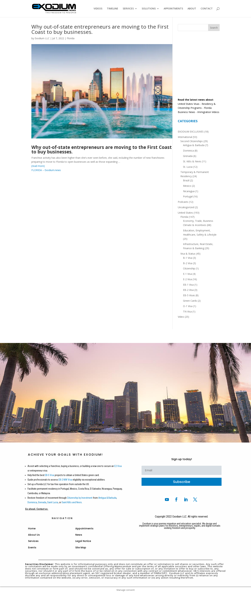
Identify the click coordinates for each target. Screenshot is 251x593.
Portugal (188, 196)
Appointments (84, 528)
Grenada (188, 156)
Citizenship (189, 268)
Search (214, 27)
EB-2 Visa (188, 290)
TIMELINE (112, 8)
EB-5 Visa (49, 475)
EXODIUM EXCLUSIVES (191, 131)
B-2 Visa (187, 263)
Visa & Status (187, 253)
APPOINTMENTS (173, 8)
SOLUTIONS (149, 8)
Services (33, 541)
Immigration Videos (208, 112)
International (185, 137)
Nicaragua (189, 191)
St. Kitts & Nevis (192, 161)
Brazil (186, 180)
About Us (34, 535)
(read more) (38, 166)
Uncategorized (186, 207)
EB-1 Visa (188, 284)
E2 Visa (118, 466)
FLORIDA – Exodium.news (46, 170)
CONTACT (207, 8)
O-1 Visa (187, 306)
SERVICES (128, 8)
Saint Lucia (52, 502)
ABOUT (192, 8)
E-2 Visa (187, 279)
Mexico (187, 185)
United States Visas (188, 103)
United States (185, 212)
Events (32, 547)
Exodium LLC (42, 38)
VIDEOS (98, 8)
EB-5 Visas (189, 295)
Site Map (80, 547)
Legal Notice (83, 541)
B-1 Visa (187, 257)
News (78, 535)
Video (181, 316)
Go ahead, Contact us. (36, 509)
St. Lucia (187, 166)
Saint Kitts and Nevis (72, 502)
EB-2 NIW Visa (65, 479)
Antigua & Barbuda (193, 145)
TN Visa (187, 311)
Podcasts (183, 201)
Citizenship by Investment (79, 497)
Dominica (188, 150)
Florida (70, 38)
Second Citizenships (191, 141)
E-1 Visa (187, 273)
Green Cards (190, 300)
